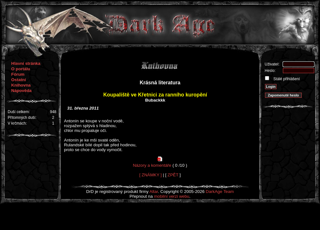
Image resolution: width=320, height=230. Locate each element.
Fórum (17, 74)
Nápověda (21, 90)
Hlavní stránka (25, 63)
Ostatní (18, 79)
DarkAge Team (220, 191)
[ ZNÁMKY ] (150, 174)
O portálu (20, 68)
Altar (153, 191)
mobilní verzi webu (171, 196)
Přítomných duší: (22, 117)
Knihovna (21, 85)
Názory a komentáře (152, 165)
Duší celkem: (19, 112)
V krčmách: (17, 123)
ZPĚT (173, 174)
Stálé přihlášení (286, 79)
